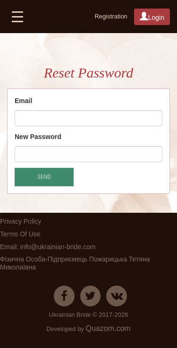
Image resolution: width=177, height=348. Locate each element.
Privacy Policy (20, 221)
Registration (110, 16)
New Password (38, 136)
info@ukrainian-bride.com (58, 247)
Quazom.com (107, 328)
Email (23, 100)
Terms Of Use (20, 234)
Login (152, 16)
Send (44, 176)
